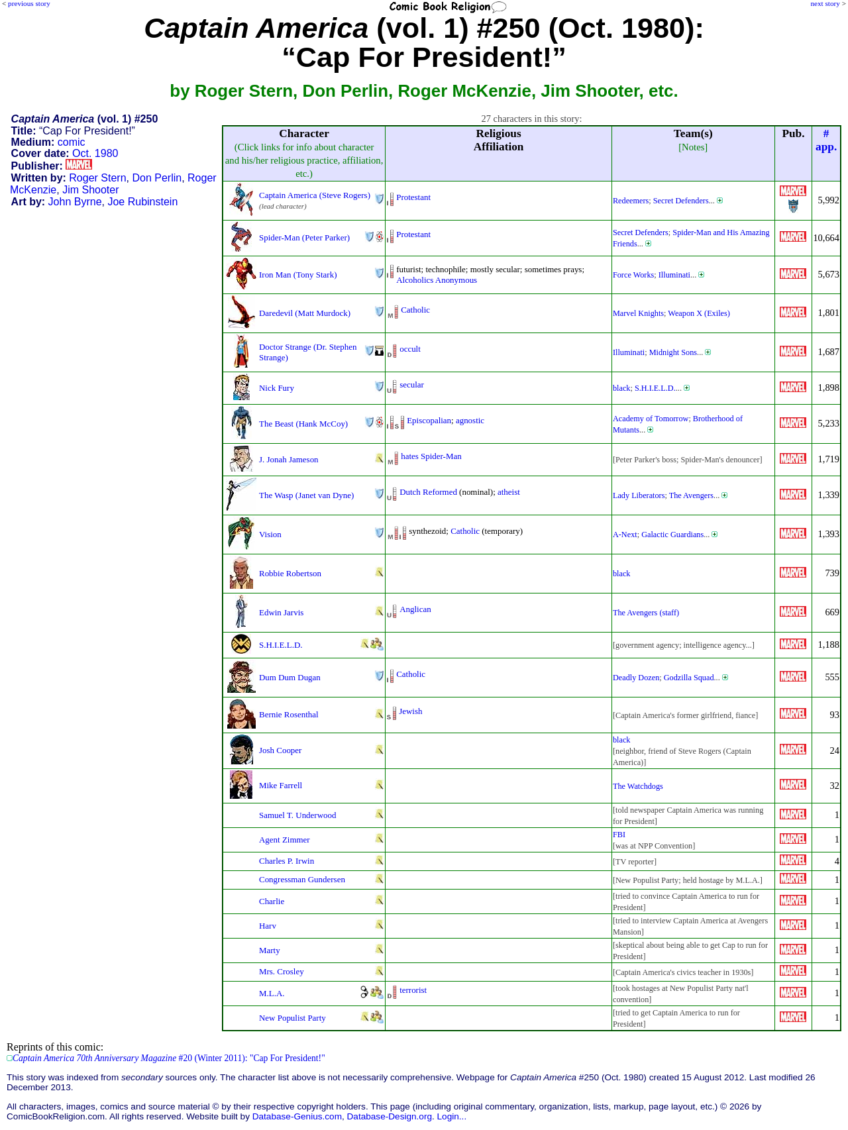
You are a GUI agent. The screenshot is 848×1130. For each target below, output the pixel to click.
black (622, 388)
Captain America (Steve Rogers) (314, 195)
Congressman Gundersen (302, 879)
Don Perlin (157, 177)
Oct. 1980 (95, 153)
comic (71, 142)
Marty (269, 950)
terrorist (413, 990)
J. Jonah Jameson (289, 459)
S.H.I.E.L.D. (655, 388)
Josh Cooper (280, 750)
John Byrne (75, 201)
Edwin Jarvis (281, 612)
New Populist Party (292, 1018)
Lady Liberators (638, 495)
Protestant (413, 197)
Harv (267, 926)
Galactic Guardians (672, 534)
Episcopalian (429, 420)
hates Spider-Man (431, 456)
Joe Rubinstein (142, 201)
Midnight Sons (673, 352)
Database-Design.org (389, 1116)
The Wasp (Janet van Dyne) (306, 495)
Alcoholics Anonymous (436, 280)
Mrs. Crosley (281, 971)
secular (411, 384)
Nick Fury (276, 388)
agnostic (470, 420)
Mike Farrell (280, 785)
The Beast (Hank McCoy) (303, 424)
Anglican (415, 609)
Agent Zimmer (284, 840)
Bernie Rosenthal (289, 714)
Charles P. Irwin (286, 861)
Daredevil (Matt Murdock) (304, 313)
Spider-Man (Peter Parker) (304, 237)
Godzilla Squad (689, 677)
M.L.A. (272, 993)
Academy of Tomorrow (650, 418)
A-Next (625, 534)
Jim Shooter (90, 189)
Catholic (415, 310)
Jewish (410, 711)
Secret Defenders (681, 200)
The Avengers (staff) (646, 612)
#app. (826, 140)
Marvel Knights (638, 313)
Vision (270, 534)
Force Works (633, 275)
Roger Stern (97, 177)
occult (410, 349)
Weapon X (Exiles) (698, 313)
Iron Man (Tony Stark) (298, 275)
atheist (509, 492)
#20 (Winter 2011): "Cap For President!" (169, 1058)
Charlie (271, 901)
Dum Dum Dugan (290, 677)
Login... (452, 1116)
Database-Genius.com (297, 1116)
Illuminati (674, 275)
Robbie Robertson (290, 573)
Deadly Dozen (636, 677)
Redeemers (631, 200)
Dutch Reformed (428, 492)
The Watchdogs (638, 786)
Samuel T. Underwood (297, 815)
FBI (619, 834)
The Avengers (691, 495)
